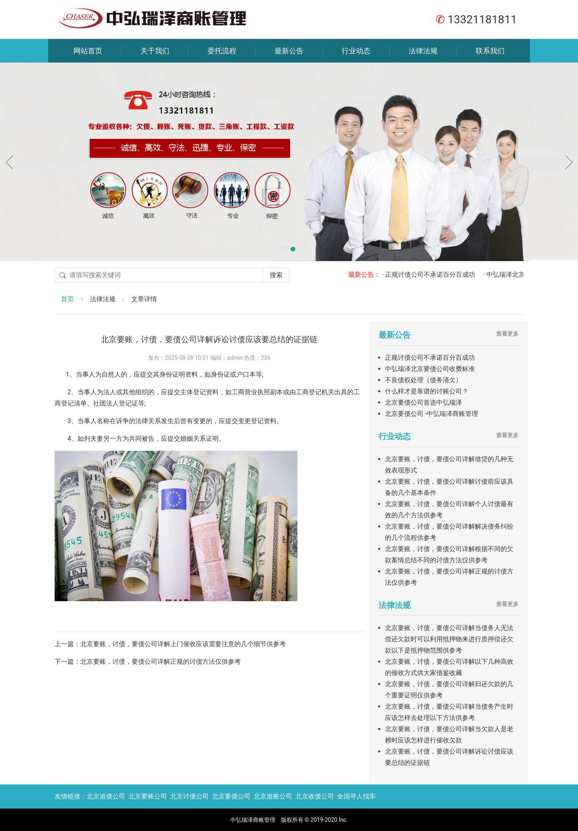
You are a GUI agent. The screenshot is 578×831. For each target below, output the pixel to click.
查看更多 (507, 333)
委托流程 (222, 51)
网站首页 (87, 51)
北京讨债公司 (189, 796)
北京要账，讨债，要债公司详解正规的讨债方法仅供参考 (160, 661)
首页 (67, 299)
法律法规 (423, 51)
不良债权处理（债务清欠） (423, 380)
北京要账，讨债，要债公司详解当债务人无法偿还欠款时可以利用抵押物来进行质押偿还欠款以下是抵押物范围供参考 (449, 639)
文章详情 (144, 299)
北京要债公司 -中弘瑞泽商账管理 (431, 414)
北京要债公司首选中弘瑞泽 (423, 402)
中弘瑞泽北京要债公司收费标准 (430, 369)
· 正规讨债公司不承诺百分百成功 (435, 274)
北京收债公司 (314, 796)
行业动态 (356, 51)
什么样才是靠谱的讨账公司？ (426, 391)
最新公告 (289, 51)
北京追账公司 (273, 796)
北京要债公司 (231, 796)
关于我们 (154, 51)
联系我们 (490, 51)
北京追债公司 (106, 796)
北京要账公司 (147, 796)
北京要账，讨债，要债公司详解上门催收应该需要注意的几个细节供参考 (183, 644)
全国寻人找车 (356, 796)
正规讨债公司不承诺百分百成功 (430, 357)
